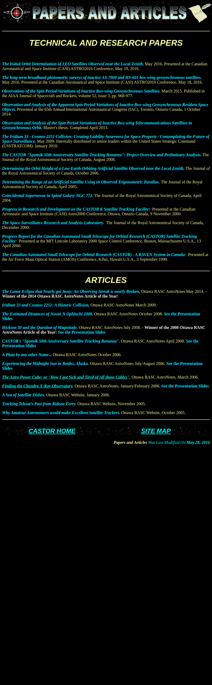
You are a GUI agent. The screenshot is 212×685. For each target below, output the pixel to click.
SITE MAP (155, 430)
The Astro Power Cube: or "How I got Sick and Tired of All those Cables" (65, 377)
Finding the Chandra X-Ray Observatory (37, 386)
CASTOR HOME (51, 430)
